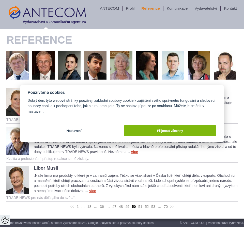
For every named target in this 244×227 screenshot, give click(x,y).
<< (72, 207)
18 (89, 207)
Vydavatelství (205, 8)
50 (134, 207)
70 (166, 207)
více (134, 152)
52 (147, 207)
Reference (150, 8)
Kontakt (230, 8)
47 (114, 207)
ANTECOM (109, 8)
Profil (130, 8)
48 (121, 207)
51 (140, 207)
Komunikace (177, 8)
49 (127, 207)
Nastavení (74, 131)
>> (172, 207)
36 (102, 207)
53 (153, 207)
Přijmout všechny (170, 131)
